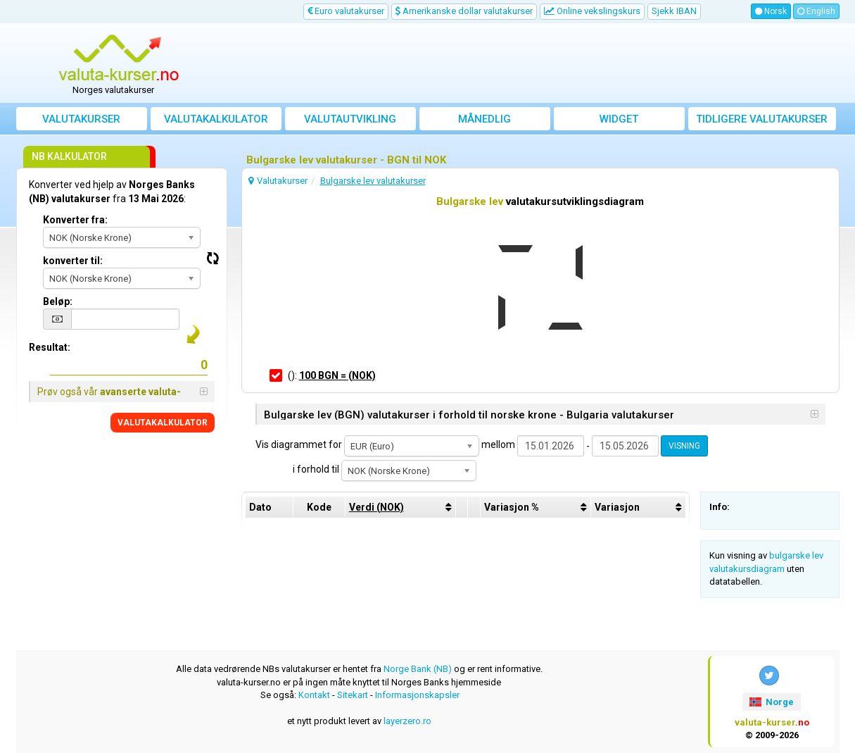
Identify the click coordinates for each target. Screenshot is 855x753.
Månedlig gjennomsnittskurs (484, 121)
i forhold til (316, 469)
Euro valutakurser (346, 11)
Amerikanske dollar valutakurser (464, 11)
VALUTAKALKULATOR (163, 423)
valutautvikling (350, 119)
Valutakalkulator (216, 119)
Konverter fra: (75, 219)
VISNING (684, 446)
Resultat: (49, 347)
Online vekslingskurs (592, 11)
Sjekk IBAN (674, 11)
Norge (771, 702)
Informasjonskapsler (417, 695)
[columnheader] (400, 507)
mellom (498, 444)
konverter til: (73, 260)
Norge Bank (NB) (418, 669)
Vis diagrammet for (298, 444)
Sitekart (352, 695)
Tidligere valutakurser (762, 119)
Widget (619, 119)
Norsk (771, 11)
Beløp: (57, 301)
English (816, 11)
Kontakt (314, 695)
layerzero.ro (407, 721)
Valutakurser (81, 119)
